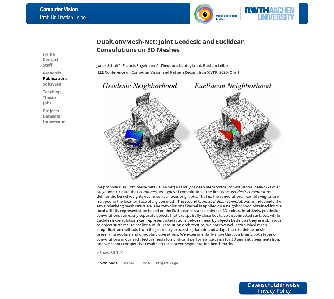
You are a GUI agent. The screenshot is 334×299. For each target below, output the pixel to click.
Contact (50, 59)
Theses (49, 97)
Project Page (167, 263)
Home (49, 54)
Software (52, 84)
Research (52, 73)
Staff (47, 65)
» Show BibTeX (110, 252)
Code (145, 263)
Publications (55, 78)
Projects (51, 110)
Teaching (52, 92)
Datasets (51, 116)
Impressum (54, 121)
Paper (129, 263)
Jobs (47, 103)
